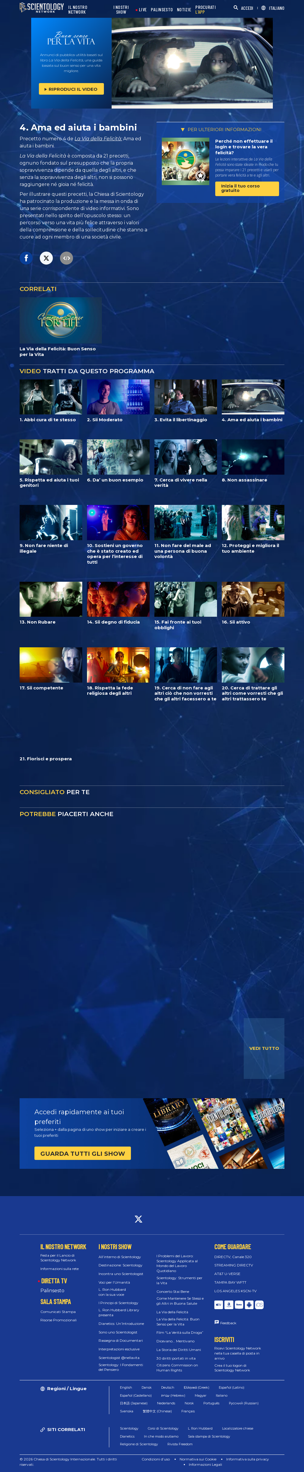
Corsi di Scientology (163, 1428)
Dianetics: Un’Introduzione (121, 1323)
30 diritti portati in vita (176, 1358)
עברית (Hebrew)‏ (173, 1395)
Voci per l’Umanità (114, 1282)
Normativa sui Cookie (198, 1459)
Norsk (189, 1403)
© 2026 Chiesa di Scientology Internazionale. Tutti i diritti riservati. (68, 1462)
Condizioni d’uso (156, 1459)
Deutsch (167, 1387)
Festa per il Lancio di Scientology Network (58, 1258)
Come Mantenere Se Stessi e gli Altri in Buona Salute (180, 1301)
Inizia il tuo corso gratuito (240, 188)
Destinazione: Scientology (120, 1265)
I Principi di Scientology (118, 1303)
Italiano (221, 1395)
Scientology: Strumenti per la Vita (179, 1280)
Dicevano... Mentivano (175, 1341)
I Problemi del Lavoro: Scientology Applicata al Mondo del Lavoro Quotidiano (177, 1263)
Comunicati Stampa (58, 1311)
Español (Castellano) (136, 1395)
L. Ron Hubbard (200, 1428)
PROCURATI (205, 10)
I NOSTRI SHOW (121, 10)
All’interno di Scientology (120, 1257)
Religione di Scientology (139, 1444)
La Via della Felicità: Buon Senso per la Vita (178, 1321)
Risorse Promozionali (58, 1320)
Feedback (228, 1323)
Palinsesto (52, 1290)
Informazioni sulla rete (59, 1268)
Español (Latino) (231, 1387)
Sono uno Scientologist (118, 1332)
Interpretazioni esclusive (119, 1349)
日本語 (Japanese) (134, 1403)
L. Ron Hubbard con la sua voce (112, 1292)
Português (211, 1403)
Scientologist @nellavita (119, 1357)
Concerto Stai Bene (172, 1291)
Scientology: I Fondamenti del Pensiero (121, 1367)
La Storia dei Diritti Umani (178, 1349)
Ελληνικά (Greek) (196, 1387)
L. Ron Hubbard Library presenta (119, 1312)
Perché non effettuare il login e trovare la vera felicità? (244, 146)
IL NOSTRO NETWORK (77, 10)
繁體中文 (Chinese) (157, 1411)
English (126, 1387)
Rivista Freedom (180, 1444)
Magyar (200, 1395)
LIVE (143, 9)
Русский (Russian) (244, 1403)
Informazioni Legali (205, 1464)
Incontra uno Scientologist (121, 1273)
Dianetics (127, 1436)
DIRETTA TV (54, 1281)
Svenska (126, 1411)
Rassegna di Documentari (121, 1340)
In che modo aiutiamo (161, 1436)
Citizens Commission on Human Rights (177, 1367)
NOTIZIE (184, 9)
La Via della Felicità (172, 1312)
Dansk (147, 1387)
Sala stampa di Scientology (209, 1436)
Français (188, 1411)
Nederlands (166, 1403)
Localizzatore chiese (237, 1428)
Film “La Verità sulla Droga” (179, 1332)
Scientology (129, 1428)
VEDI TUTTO (264, 1048)
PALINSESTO (162, 9)
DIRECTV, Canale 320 (233, 1257)
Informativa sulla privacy (247, 1459)
